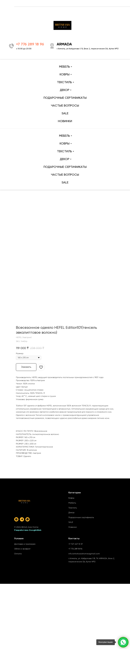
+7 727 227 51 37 (75, 544)
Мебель (72, 503)
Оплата (18, 554)
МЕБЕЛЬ (64, 66)
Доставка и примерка (24, 544)
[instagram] (16, 519)
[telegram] (22, 519)
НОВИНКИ (65, 121)
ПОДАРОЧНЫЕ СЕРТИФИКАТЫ (65, 97)
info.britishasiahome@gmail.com (84, 554)
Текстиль (72, 508)
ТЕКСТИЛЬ (64, 82)
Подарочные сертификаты (81, 518)
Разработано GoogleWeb (27, 530)
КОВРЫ (65, 74)
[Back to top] (4, 194)
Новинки (72, 527)
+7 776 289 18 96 (75, 549)
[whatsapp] (27, 519)
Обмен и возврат (22, 549)
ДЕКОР (64, 90)
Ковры (71, 498)
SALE (65, 113)
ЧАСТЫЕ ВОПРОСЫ (65, 105)
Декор (71, 513)
